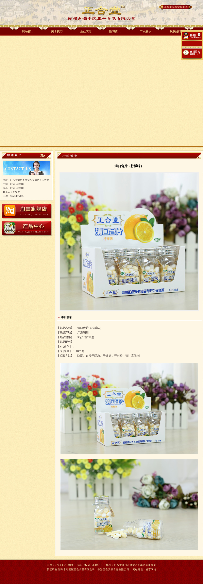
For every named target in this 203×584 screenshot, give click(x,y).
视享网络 (151, 569)
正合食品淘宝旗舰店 (176, 7)
